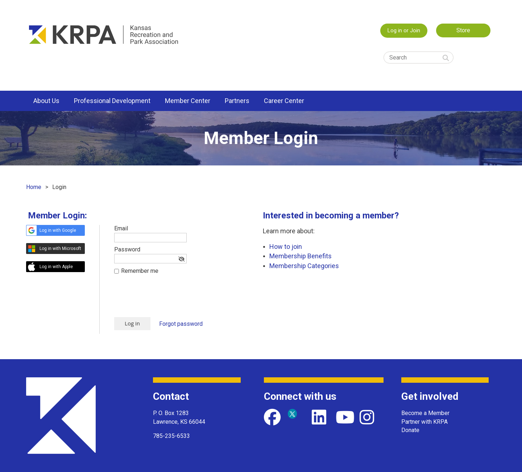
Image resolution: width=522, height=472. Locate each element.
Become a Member (425, 413)
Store (463, 30)
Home (33, 187)
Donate (410, 430)
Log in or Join (404, 30)
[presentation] (169, 299)
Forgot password (181, 323)
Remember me (139, 270)
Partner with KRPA (424, 421)
